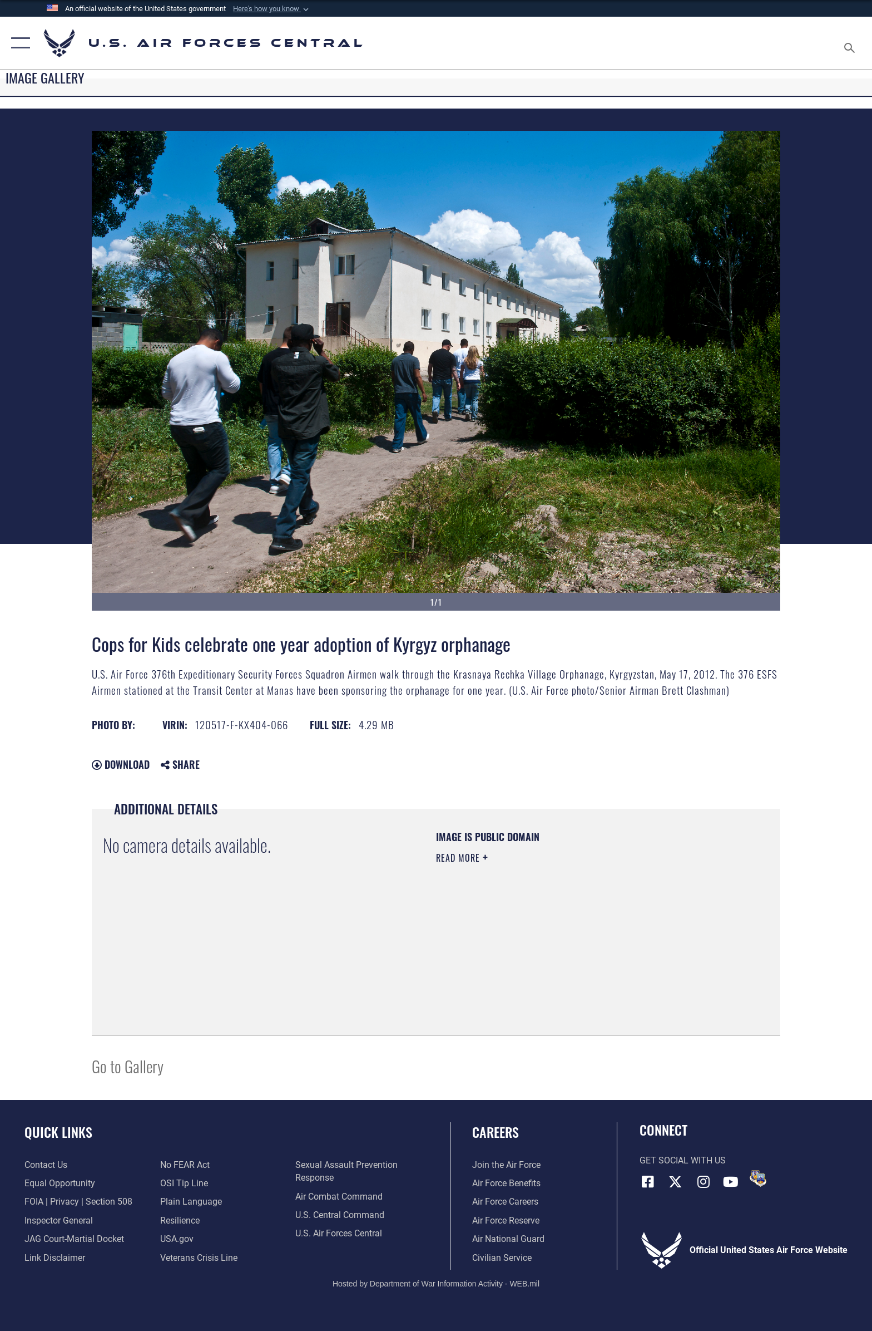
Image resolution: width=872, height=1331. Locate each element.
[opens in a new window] (191, 1201)
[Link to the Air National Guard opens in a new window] (508, 1239)
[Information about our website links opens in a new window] (54, 1258)
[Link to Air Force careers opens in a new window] (505, 1201)
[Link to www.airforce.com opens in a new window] (506, 1165)
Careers (495, 1132)
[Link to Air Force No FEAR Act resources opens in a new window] (185, 1165)
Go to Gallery (128, 1066)
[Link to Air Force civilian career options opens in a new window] (502, 1258)
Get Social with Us (683, 1160)
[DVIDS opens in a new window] (758, 1178)
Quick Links (58, 1132)
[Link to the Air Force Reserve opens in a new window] (505, 1220)
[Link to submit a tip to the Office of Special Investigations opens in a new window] (184, 1183)
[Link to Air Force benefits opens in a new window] (506, 1183)
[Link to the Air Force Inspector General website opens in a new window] (58, 1220)
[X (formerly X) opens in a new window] (675, 1181)
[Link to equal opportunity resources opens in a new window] (59, 1183)
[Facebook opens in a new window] (648, 1181)
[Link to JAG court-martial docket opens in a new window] (74, 1239)
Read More (459, 858)
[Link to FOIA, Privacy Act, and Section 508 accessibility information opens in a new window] (78, 1201)
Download (121, 764)
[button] (272, 8)
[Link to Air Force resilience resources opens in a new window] (180, 1220)
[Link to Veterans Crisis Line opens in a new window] (198, 1258)
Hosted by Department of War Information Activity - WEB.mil (436, 1283)
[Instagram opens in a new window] (703, 1181)
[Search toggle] (851, 43)
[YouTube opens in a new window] (730, 1181)
